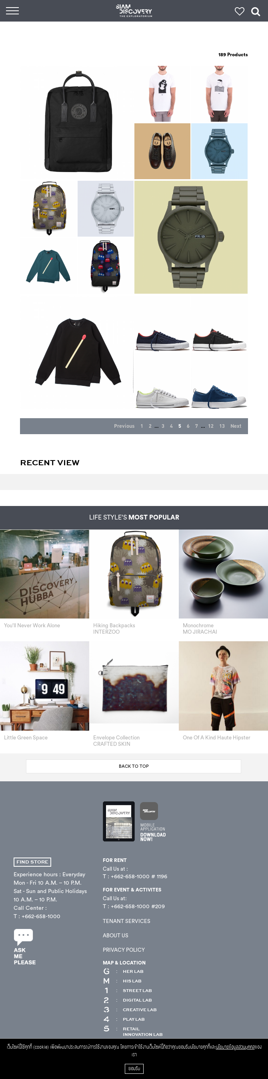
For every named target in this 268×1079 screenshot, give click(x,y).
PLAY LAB (124, 1019)
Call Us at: (115, 898)
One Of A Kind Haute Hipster (216, 737)
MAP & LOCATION (124, 962)
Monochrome (198, 625)
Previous (124, 426)
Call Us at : (115, 869)
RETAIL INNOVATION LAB (133, 1032)
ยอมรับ (134, 1069)
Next (235, 426)
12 (211, 426)
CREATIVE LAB (130, 1010)
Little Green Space (26, 737)
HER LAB (123, 971)
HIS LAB (122, 981)
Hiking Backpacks (114, 625)
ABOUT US (115, 935)
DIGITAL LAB (127, 1000)
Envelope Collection (116, 737)
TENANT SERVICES (126, 921)
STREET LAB (127, 991)
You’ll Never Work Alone (32, 625)
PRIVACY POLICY (124, 950)
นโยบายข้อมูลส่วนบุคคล (235, 1047)
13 (222, 426)
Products (233, 54)
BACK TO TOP (134, 766)
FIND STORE (32, 862)
